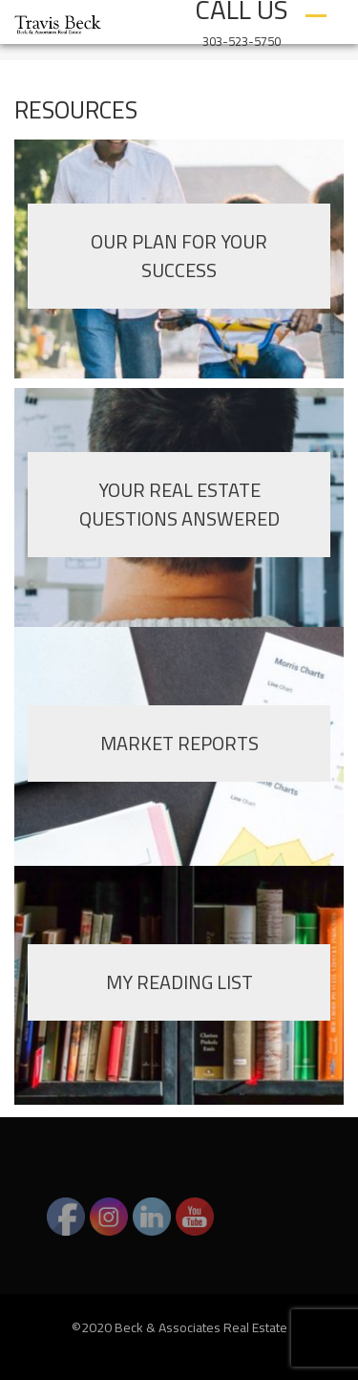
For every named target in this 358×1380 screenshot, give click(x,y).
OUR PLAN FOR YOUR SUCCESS (179, 256)
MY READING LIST (179, 982)
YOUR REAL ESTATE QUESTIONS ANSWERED (179, 504)
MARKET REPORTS (179, 743)
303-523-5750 (241, 40)
